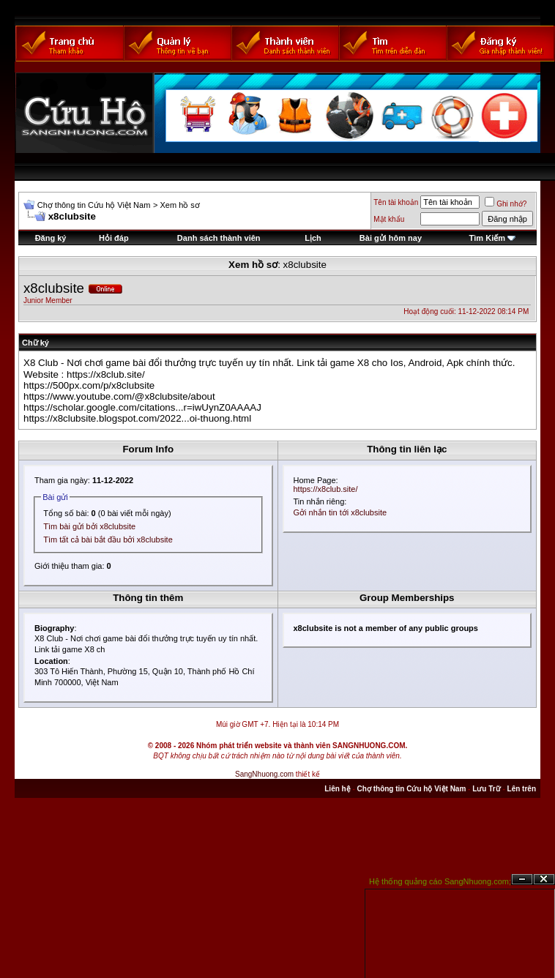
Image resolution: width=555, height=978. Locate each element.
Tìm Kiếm (487, 238)
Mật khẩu (388, 219)
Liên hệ (337, 789)
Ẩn (522, 879)
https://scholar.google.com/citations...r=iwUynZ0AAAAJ (142, 407)
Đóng (544, 879)
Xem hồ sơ (179, 205)
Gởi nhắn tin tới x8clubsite (340, 512)
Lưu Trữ (486, 789)
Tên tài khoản (395, 202)
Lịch (313, 238)
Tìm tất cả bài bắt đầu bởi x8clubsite (108, 539)
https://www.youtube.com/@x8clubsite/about (119, 396)
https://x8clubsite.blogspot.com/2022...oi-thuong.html (137, 418)
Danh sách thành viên (219, 238)
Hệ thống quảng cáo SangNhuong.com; (440, 881)
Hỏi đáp (114, 238)
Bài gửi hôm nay (391, 238)
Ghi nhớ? (505, 204)
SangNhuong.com (264, 774)
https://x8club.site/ (106, 374)
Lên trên (521, 789)
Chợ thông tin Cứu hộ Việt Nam (94, 205)
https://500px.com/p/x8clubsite (88, 385)
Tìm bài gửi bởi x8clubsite (89, 526)
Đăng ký (51, 238)
